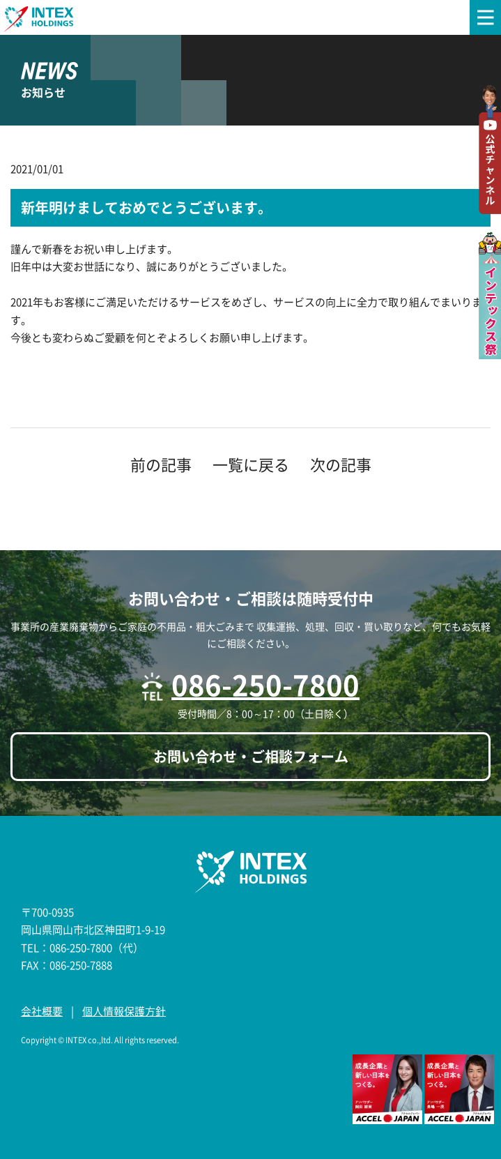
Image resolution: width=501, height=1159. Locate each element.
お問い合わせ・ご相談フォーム (250, 756)
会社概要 (42, 1011)
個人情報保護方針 (124, 1011)
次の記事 (340, 464)
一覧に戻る (251, 464)
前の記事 (161, 464)
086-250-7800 (265, 684)
